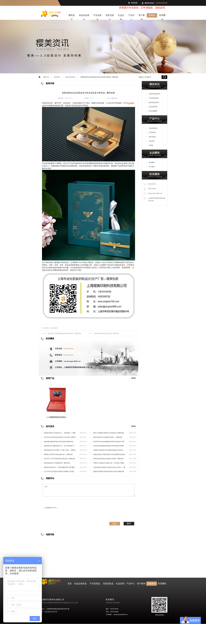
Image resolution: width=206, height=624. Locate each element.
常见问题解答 (153, 111)
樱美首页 (72, 16)
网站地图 (134, 3)
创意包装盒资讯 (70, 77)
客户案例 (142, 16)
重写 (129, 523)
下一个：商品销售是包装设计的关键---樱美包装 (104, 333)
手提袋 (151, 145)
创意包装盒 (110, 16)
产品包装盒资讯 (154, 98)
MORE (133, 378)
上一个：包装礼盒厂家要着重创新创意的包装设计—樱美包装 (61, 333)
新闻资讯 (152, 16)
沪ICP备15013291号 (50, 612)
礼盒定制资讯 (153, 106)
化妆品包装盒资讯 (154, 94)
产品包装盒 (97, 16)
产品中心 (131, 16)
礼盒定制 (121, 16)
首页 (70, 583)
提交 (114, 523)
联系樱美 (162, 16)
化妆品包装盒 (84, 16)
